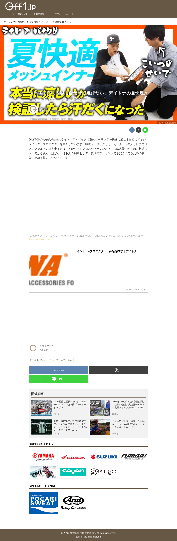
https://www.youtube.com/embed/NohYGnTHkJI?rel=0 (88, 199)
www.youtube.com (167, 123)
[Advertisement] (54, 316)
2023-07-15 (46, 107)
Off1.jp (44, 110)
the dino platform (92, 537)
